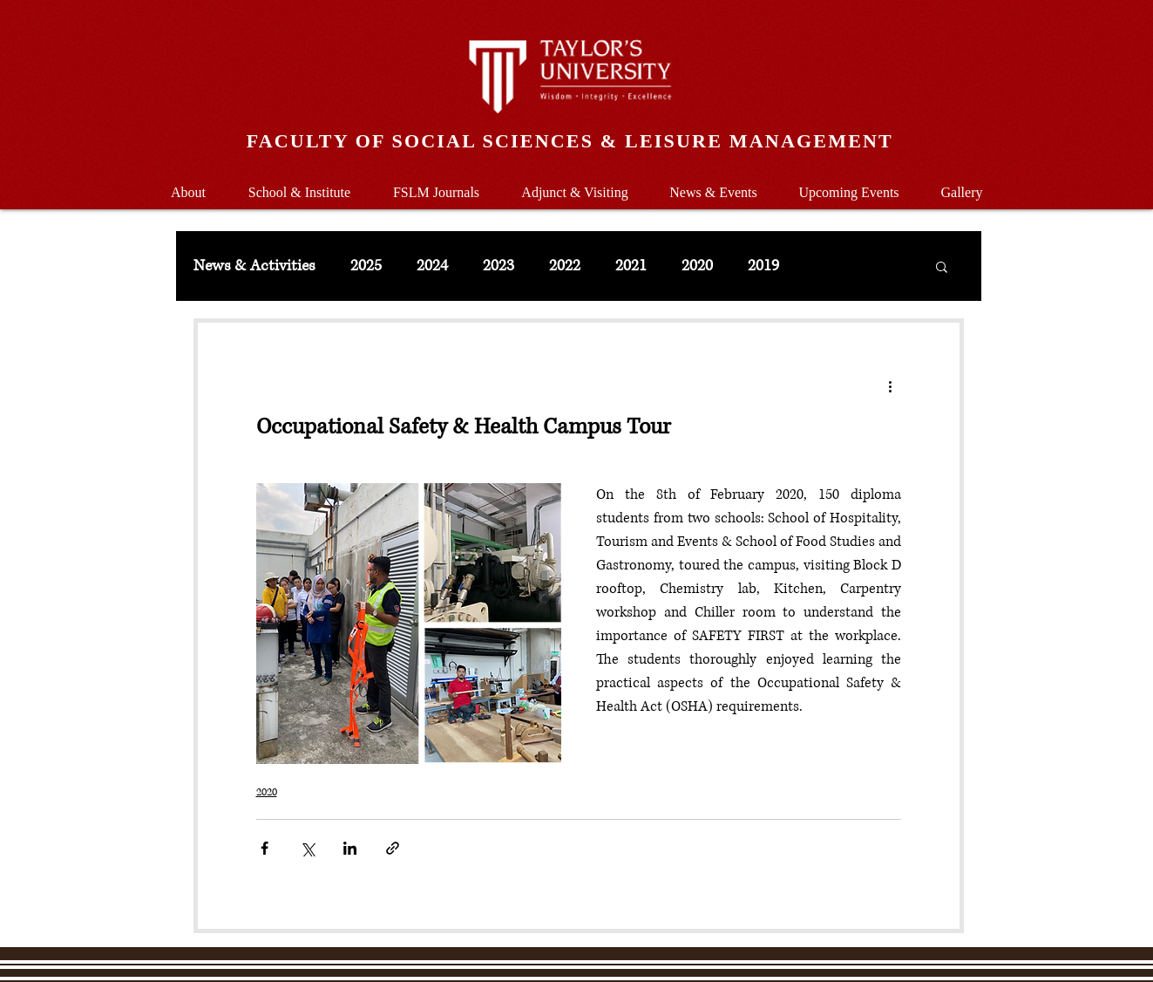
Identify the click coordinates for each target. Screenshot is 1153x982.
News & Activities (254, 266)
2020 (697, 266)
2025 (366, 266)
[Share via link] (392, 848)
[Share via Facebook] (264, 848)
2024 (432, 266)
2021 (631, 266)
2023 (498, 266)
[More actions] (890, 385)
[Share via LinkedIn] (350, 848)
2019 (763, 266)
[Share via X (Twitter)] (307, 848)
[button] (299, 184)
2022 (564, 266)
